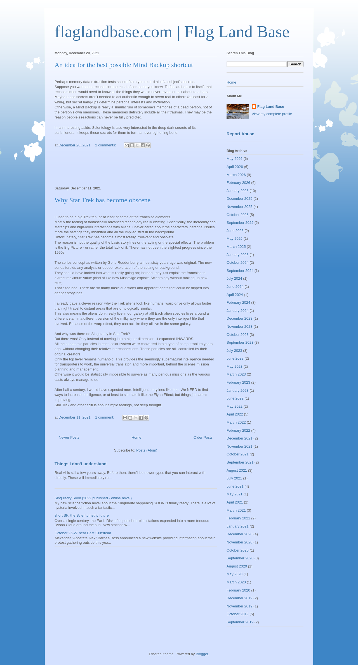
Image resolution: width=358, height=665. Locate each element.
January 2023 (238, 390)
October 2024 (238, 262)
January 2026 (238, 191)
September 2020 (240, 558)
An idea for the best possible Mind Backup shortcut (124, 64)
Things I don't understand (81, 463)
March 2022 (236, 422)
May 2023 (234, 366)
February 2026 (238, 182)
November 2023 (240, 326)
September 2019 (240, 622)
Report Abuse (240, 133)
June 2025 (235, 231)
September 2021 (240, 462)
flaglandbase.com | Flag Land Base (172, 31)
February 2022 (238, 430)
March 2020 (236, 582)
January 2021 (238, 526)
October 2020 (238, 550)
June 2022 (235, 398)
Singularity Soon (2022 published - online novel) (93, 498)
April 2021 (235, 502)
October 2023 (238, 334)
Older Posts (203, 437)
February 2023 (238, 382)
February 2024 (238, 302)
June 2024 (235, 286)
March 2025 (236, 246)
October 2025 (238, 215)
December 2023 (240, 318)
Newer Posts (69, 437)
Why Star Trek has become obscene (102, 200)
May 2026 (234, 158)
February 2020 (238, 590)
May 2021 (234, 494)
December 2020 (240, 534)
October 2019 (238, 614)
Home (137, 437)
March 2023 (236, 374)
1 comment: (105, 417)
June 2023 (235, 358)
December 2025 (240, 198)
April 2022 (235, 414)
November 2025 (240, 207)
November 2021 (240, 446)
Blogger (202, 654)
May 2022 (234, 406)
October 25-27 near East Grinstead (83, 533)
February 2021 (238, 518)
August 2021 (237, 470)
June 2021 (235, 486)
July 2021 (234, 478)
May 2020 (234, 574)
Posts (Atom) (146, 450)
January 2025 (238, 255)
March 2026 (236, 175)
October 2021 (238, 454)
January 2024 (238, 310)
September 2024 (240, 271)
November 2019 (240, 606)
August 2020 (237, 566)
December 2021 (240, 438)
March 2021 (236, 510)
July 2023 (234, 350)
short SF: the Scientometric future (82, 515)
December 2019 (240, 598)
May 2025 (234, 238)
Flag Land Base (270, 106)
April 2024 (235, 295)
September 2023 (240, 342)
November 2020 (240, 542)
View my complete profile (272, 114)
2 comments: (106, 145)
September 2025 (240, 222)
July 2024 (234, 278)
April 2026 (235, 167)
